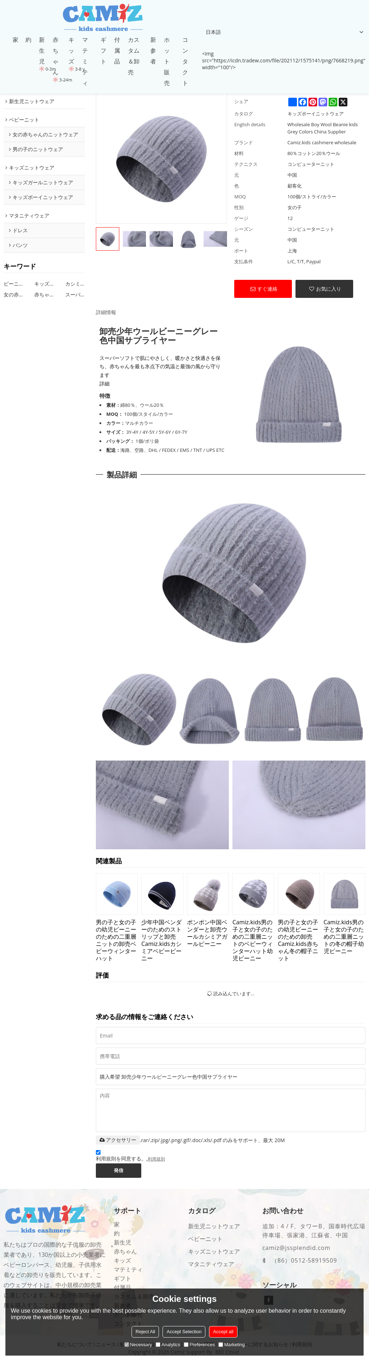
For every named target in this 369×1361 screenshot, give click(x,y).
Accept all (223, 1331)
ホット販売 (167, 61)
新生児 (42, 50)
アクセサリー (117, 1140)
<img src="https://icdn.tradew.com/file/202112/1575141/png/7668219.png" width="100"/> (283, 60)
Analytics (168, 1344)
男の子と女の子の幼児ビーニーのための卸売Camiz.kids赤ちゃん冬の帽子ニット (298, 940)
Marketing (231, 1344)
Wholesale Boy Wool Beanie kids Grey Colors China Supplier (323, 128)
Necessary (138, 1344)
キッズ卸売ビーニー (44, 283)
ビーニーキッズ (13, 283)
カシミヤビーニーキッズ (75, 283)
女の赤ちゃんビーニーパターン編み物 (13, 294)
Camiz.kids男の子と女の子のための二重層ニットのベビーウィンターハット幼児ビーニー (252, 940)
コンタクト (185, 61)
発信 (119, 1171)
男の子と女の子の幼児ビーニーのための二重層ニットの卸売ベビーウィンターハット (116, 940)
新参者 (153, 50)
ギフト (103, 50)
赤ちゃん (55, 56)
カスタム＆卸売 (133, 56)
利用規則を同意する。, (130, 1157)
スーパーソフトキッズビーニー (75, 294)
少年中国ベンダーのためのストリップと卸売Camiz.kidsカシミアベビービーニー (161, 940)
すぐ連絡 (267, 288)
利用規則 (156, 1159)
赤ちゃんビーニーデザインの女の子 (44, 294)
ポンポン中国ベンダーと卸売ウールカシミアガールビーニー (207, 932)
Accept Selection (183, 1331)
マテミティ (85, 61)
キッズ (71, 50)
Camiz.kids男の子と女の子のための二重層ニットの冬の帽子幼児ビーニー (344, 936)
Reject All (145, 1331)
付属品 (117, 50)
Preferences (199, 1344)
